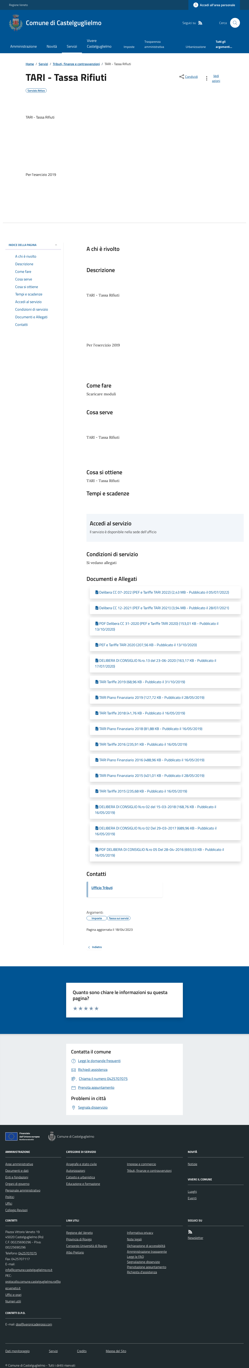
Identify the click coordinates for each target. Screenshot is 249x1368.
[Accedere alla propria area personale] (214, 5)
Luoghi (192, 1191)
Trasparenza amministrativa (154, 44)
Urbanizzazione (196, 46)
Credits (81, 1350)
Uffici (8, 1203)
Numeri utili (13, 1301)
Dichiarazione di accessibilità (146, 1245)
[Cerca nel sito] (233, 23)
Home (30, 63)
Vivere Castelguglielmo (99, 43)
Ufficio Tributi (102, 887)
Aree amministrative (19, 1164)
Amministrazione (23, 46)
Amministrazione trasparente (147, 1251)
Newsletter (195, 1237)
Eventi (192, 1198)
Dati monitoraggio (17, 1350)
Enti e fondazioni (16, 1177)
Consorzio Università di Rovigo (86, 1245)
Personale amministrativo (22, 1190)
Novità (52, 46)
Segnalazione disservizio (143, 1261)
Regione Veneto (18, 5)
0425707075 (27, 1253)
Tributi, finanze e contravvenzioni (76, 63)
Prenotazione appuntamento (146, 1266)
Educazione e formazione (83, 1183)
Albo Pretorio (75, 1252)
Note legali (134, 1239)
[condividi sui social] (188, 76)
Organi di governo (17, 1183)
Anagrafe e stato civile (81, 1164)
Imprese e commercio (141, 1164)
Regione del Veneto (79, 1232)
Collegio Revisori (16, 1210)
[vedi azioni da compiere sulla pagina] (213, 78)
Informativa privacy (140, 1232)
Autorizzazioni (75, 1170)
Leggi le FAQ (135, 1256)
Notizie (192, 1164)
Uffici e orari (13, 1294)
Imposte (129, 46)
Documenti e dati (17, 1170)
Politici (9, 1196)
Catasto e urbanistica (80, 1177)
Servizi (72, 46)
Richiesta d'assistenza (142, 1272)
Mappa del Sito (116, 1350)
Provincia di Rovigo (79, 1239)
